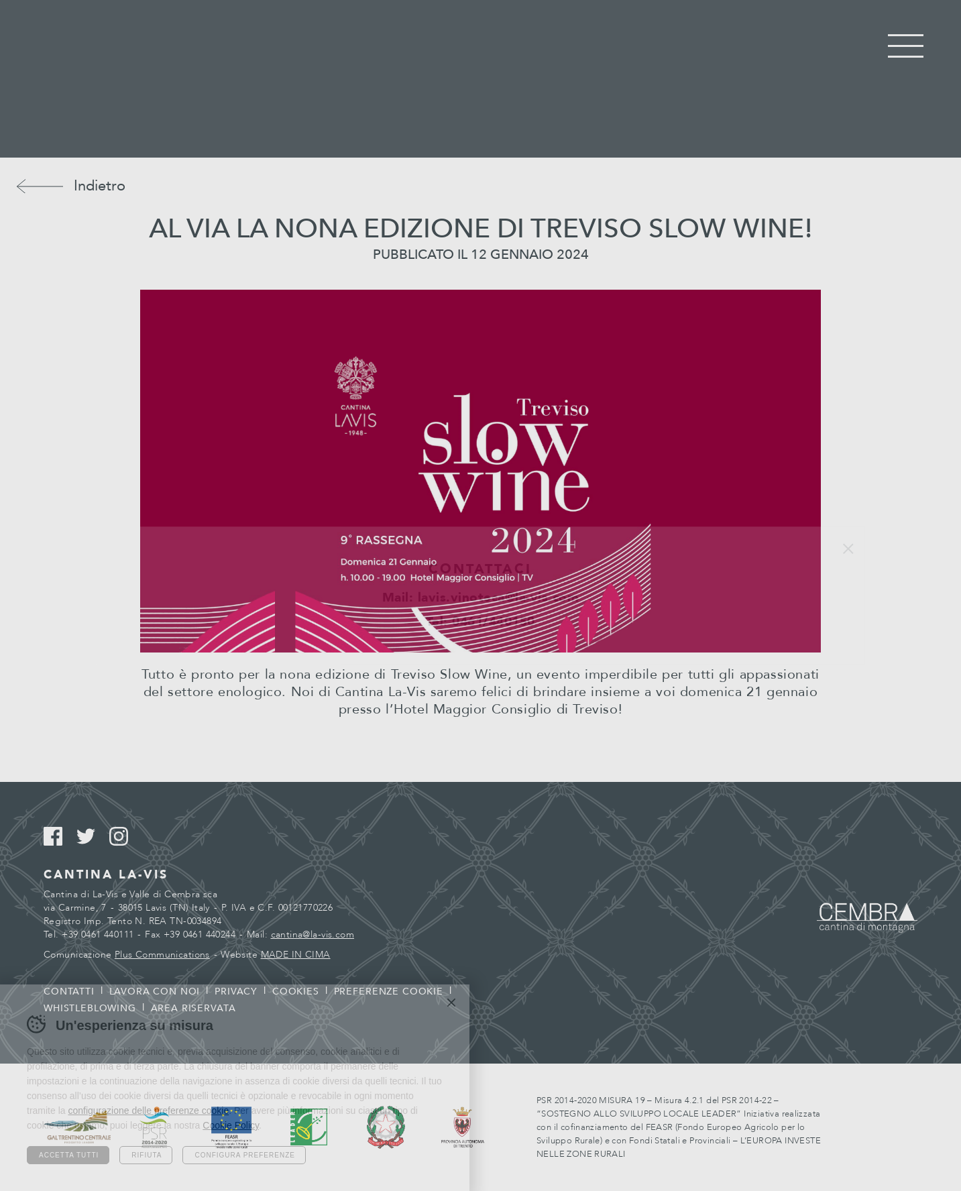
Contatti (69, 991)
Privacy (236, 991)
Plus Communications (162, 954)
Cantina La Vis (480, 79)
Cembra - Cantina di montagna (867, 918)
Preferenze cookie (388, 991)
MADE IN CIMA (296, 954)
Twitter (91, 837)
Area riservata (193, 1008)
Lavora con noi (155, 991)
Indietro (99, 186)
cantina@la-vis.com (313, 934)
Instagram (124, 837)
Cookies (295, 991)
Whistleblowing (90, 1008)
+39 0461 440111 (97, 934)
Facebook (59, 837)
